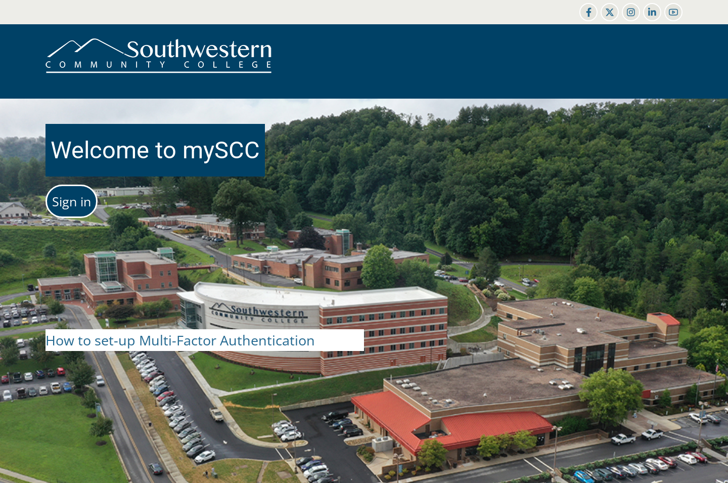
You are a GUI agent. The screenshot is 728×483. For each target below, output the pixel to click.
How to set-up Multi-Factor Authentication (180, 340)
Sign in (71, 201)
